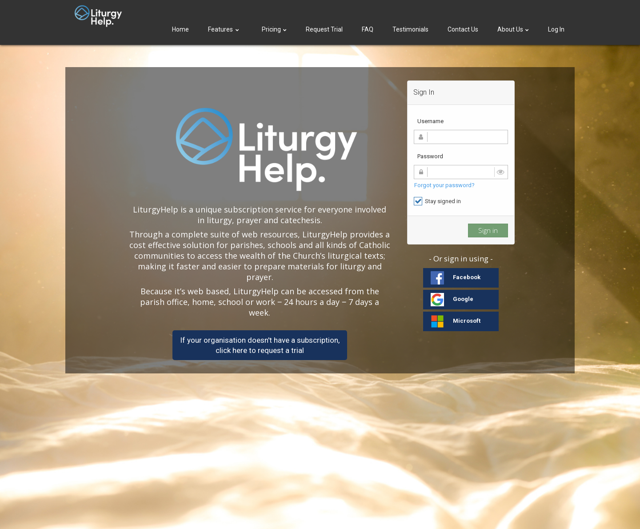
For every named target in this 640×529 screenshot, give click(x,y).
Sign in (488, 230)
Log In (556, 29)
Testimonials (410, 29)
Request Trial (324, 29)
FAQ (367, 29)
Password (430, 156)
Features (224, 29)
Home (180, 29)
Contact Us (463, 29)
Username (430, 121)
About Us (513, 29)
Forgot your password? (444, 185)
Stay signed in (437, 201)
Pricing (274, 29)
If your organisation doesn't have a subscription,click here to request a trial (260, 345)
